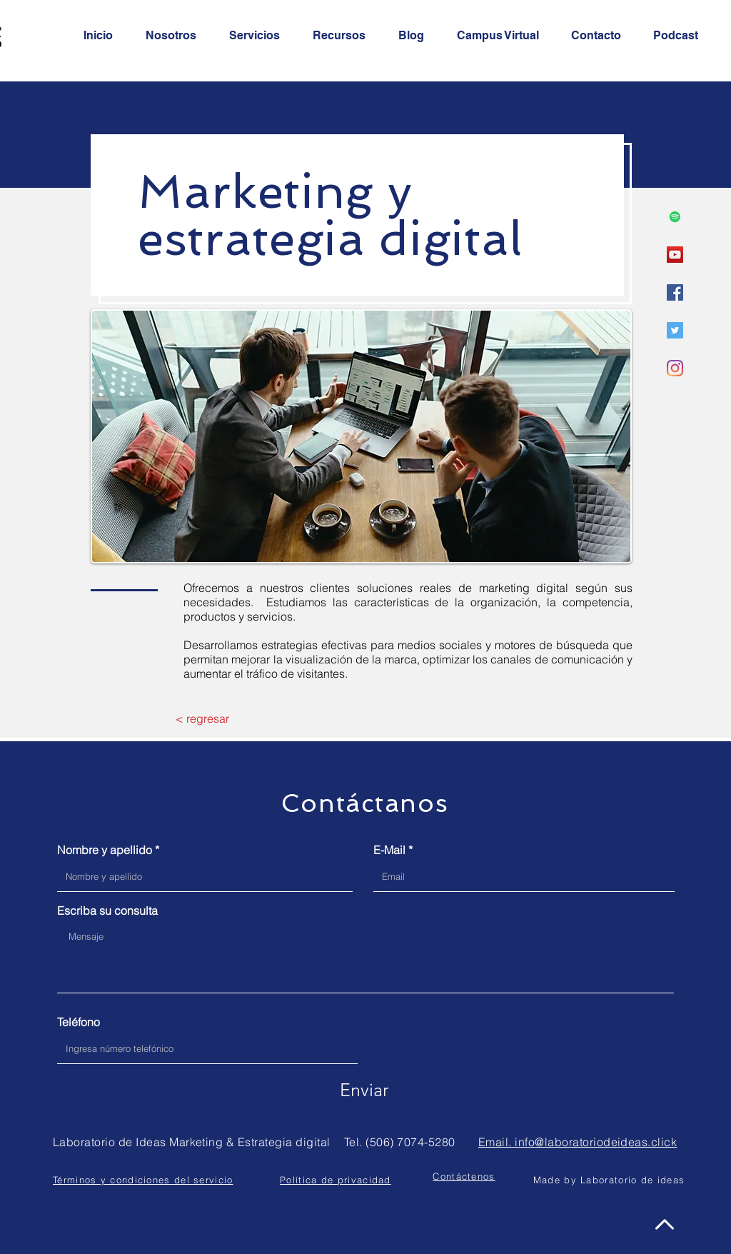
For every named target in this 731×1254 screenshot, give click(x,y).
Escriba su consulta (107, 910)
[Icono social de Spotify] (675, 217)
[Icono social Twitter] (675, 330)
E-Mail (389, 850)
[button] (464, 1176)
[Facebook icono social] (675, 292)
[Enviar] (364, 1089)
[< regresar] (202, 718)
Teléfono (78, 1022)
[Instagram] (675, 368)
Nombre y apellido (104, 850)
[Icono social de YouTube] (675, 254)
